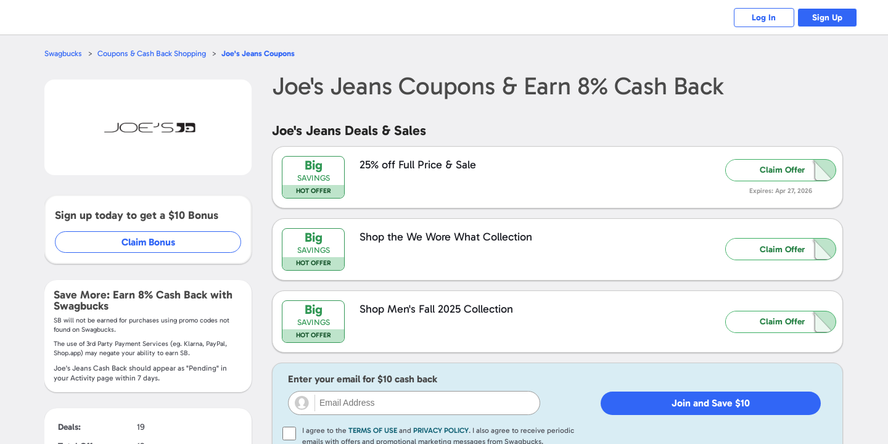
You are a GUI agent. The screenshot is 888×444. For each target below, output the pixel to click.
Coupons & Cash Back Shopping (152, 53)
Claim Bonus (149, 242)
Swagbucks (63, 53)
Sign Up (827, 17)
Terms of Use (372, 430)
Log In (762, 17)
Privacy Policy (441, 430)
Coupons (260, 53)
